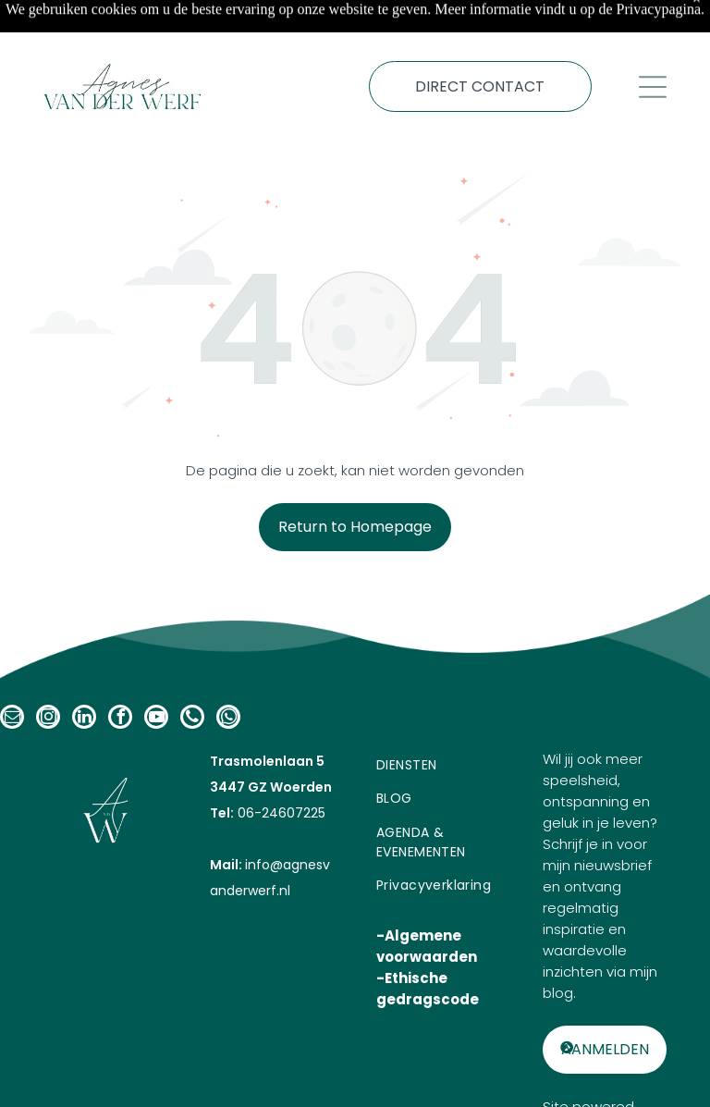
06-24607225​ (279, 766)
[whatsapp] (228, 672)
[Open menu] (653, 41)
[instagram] (48, 672)
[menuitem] (438, 719)
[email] (12, 672)
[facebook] (120, 672)
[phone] (192, 672)
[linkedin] (84, 672)
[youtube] (156, 672)
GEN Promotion (613, 1081)
